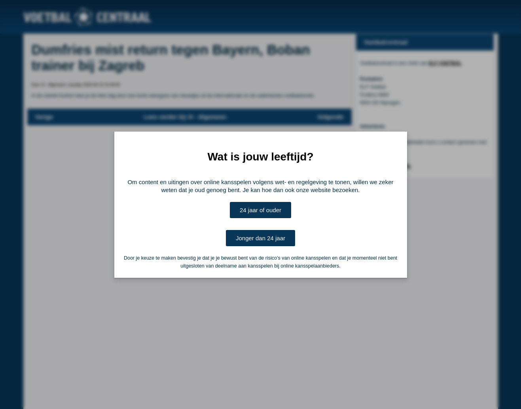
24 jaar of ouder (260, 210)
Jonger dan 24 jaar (260, 238)
